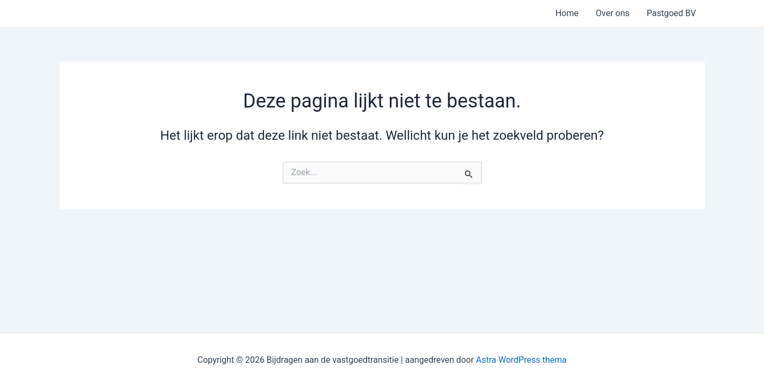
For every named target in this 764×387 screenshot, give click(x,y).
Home (567, 13)
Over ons (613, 13)
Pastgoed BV (671, 13)
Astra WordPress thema (521, 360)
